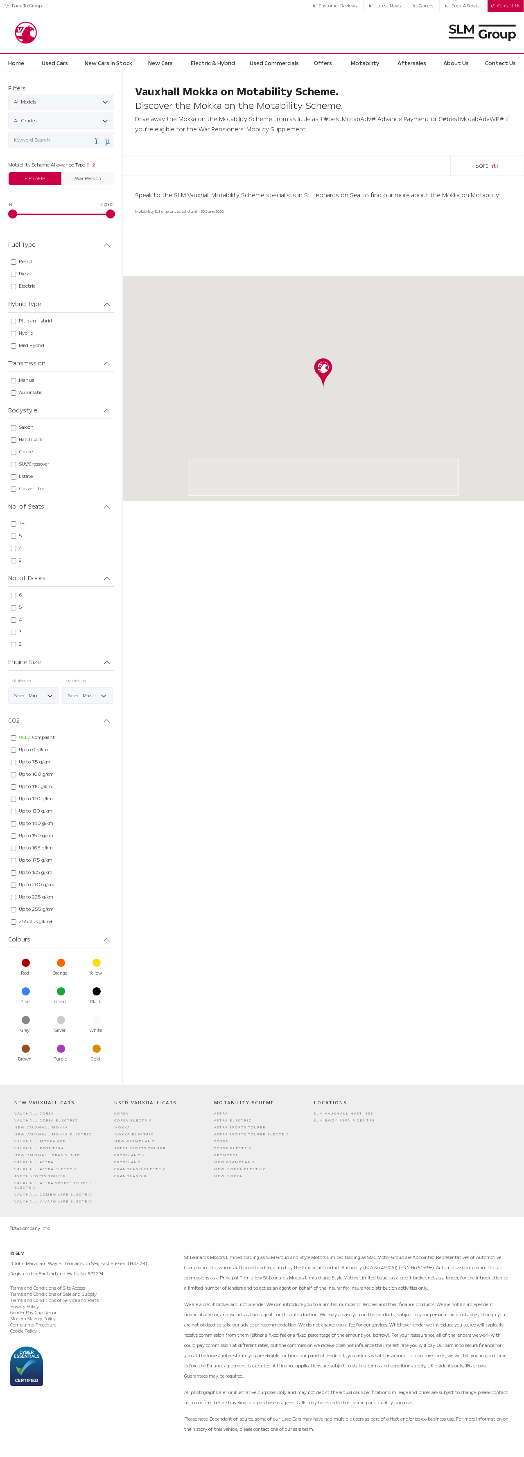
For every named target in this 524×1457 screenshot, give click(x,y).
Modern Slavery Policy (33, 1319)
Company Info (30, 1228)
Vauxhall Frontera (39, 1148)
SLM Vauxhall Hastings (343, 1113)
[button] (323, 373)
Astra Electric (233, 1120)
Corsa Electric (133, 1120)
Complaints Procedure (33, 1325)
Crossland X (129, 1155)
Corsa (121, 1113)
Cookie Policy (23, 1331)
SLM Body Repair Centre (344, 1120)
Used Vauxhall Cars (145, 1103)
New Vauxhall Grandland (47, 1155)
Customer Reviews (335, 6)
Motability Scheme (244, 1103)
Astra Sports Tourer (40, 1176)
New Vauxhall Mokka (41, 1127)
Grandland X (130, 1176)
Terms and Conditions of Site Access (47, 1288)
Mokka (122, 1127)
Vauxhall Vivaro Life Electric (53, 1201)
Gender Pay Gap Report (34, 1313)
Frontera (226, 1155)
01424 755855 (270, 487)
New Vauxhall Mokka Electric (53, 1134)
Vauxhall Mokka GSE (40, 1141)
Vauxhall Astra (34, 1162)
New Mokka (228, 1176)
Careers (423, 6)
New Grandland (134, 1141)
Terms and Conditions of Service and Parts (54, 1300)
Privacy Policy (24, 1307)
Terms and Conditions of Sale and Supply (53, 1294)
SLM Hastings (283, 466)
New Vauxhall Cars (44, 1103)
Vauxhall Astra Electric (45, 1169)
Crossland (127, 1162)
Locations (330, 1103)
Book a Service (463, 6)
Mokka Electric (134, 1134)
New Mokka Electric (240, 1169)
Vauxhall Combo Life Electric (53, 1194)
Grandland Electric (140, 1169)
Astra (221, 1113)
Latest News (385, 6)
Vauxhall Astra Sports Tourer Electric (52, 1185)
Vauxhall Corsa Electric (46, 1120)
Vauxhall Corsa (34, 1113)
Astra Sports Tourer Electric (251, 1134)
